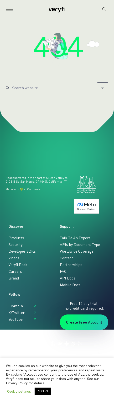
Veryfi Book (18, 264)
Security (15, 244)
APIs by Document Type (80, 244)
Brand (14, 278)
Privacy (24, 353)
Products (16, 237)
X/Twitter (17, 312)
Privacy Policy (17, 383)
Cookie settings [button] (19, 391)
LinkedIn (16, 305)
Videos (14, 258)
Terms (10, 353)
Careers (15, 271)
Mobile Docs (70, 284)
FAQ (63, 271)
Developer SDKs (22, 251)
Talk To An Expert (75, 237)
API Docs (67, 278)
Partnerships (71, 264)
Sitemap (39, 353)
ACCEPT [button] (42, 391)
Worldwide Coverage (76, 251)
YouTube (16, 319)
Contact (66, 258)
